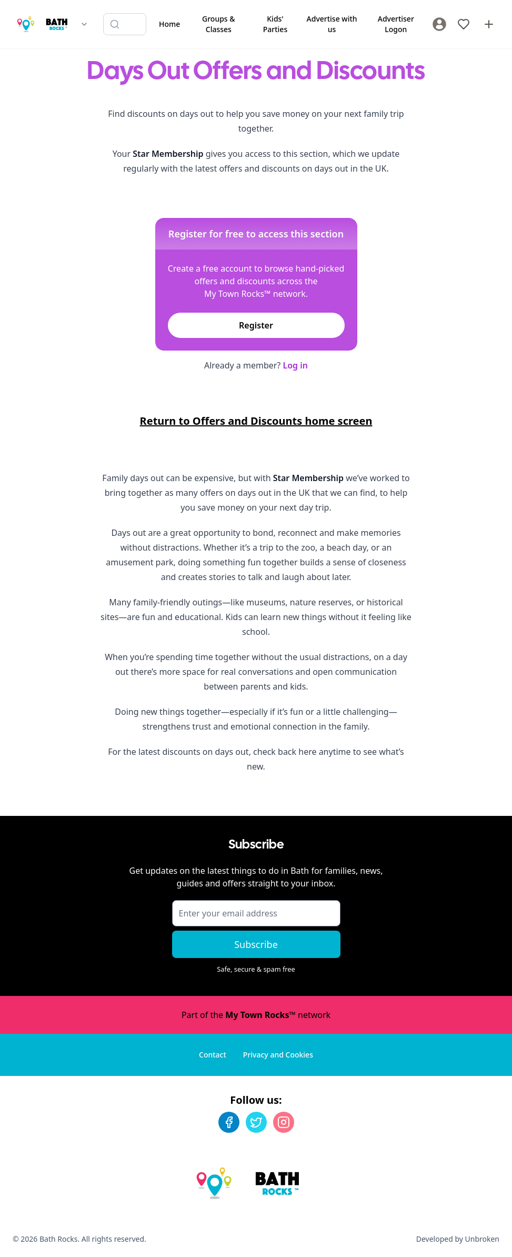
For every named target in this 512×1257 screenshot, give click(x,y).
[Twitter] (256, 1122)
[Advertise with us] (488, 24)
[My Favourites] (463, 24)
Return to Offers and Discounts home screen (256, 421)
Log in (295, 365)
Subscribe (256, 944)
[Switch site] (84, 24)
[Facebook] (228, 1122)
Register (256, 325)
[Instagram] (283, 1122)
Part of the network (256, 1015)
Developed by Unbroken (457, 1239)
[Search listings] (124, 24)
